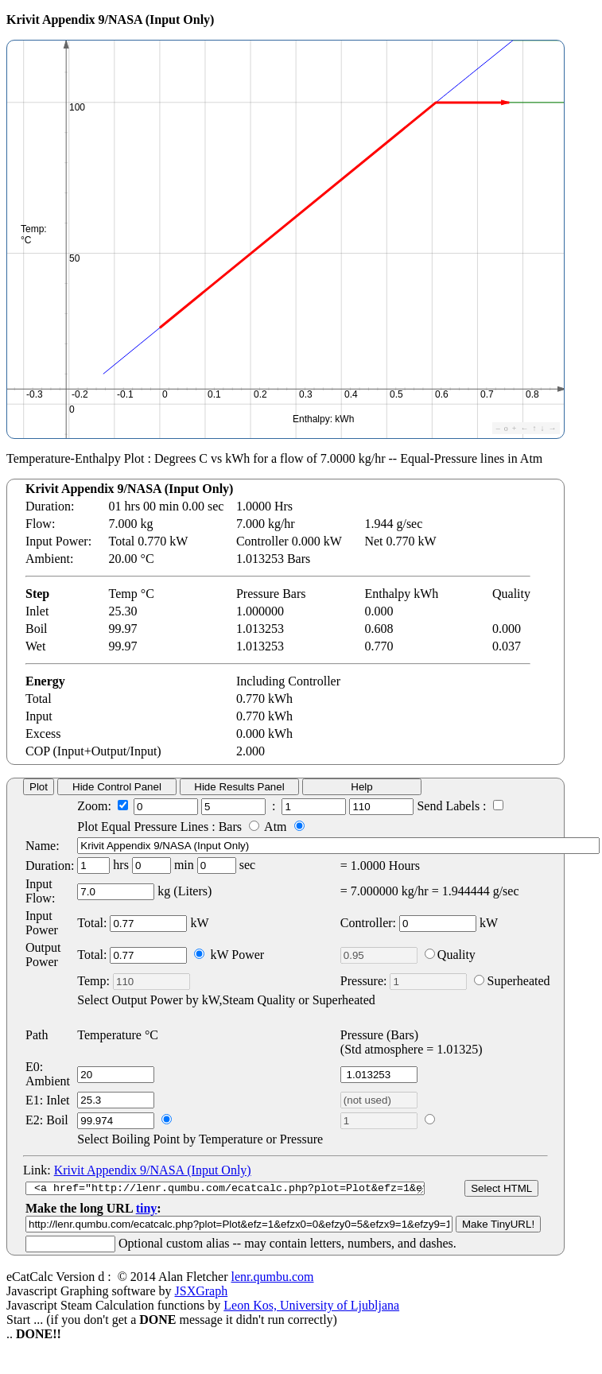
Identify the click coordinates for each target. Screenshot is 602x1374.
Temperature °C (117, 1035)
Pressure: (404, 981)
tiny (146, 1220)
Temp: (133, 981)
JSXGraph (201, 1303)
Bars (241, 826)
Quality (450, 954)
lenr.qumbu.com (272, 1288)
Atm (284, 826)
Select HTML (510, 1194)
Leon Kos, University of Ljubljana (311, 1317)
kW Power (229, 954)
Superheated (512, 981)
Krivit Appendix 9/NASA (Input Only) (152, 1170)
